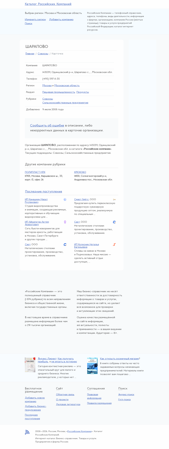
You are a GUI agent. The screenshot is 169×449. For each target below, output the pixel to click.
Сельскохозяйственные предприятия (65, 103)
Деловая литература (68, 404)
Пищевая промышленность (58, 92)
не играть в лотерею (64, 361)
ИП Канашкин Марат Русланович (36, 200)
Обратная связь (65, 394)
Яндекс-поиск (126, 394)
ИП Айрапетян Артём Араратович (37, 223)
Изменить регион (35, 19)
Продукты (82, 92)
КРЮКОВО (80, 172)
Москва (47, 85)
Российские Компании (79, 431)
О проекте (62, 399)
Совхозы (43, 54)
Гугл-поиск (124, 399)
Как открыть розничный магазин (119, 359)
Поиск (28, 23)
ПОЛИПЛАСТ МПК (35, 172)
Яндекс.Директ (47, 359)
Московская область (67, 85)
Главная (29, 54)
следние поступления (43, 191)
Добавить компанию (61, 19)
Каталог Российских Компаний (48, 4)
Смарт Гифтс (81, 199)
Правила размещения (99, 403)
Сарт (77, 222)
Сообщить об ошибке (47, 125)
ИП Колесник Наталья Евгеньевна (86, 246)
